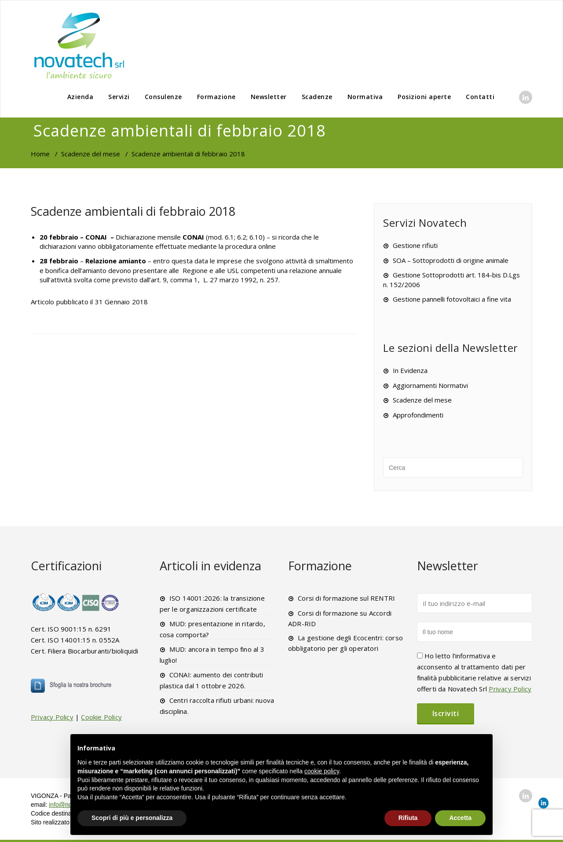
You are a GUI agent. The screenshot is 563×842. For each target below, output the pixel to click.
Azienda (80, 96)
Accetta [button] (460, 817)
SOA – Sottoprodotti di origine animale (450, 260)
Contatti (480, 96)
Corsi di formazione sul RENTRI (346, 598)
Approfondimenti (418, 414)
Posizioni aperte (424, 96)
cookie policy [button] (321, 771)
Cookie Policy (101, 717)
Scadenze (317, 96)
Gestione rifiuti (415, 245)
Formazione (216, 96)
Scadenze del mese (90, 153)
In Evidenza (410, 370)
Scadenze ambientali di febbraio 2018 (133, 211)
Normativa (365, 96)
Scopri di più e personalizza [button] (131, 817)
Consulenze (163, 96)
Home (40, 153)
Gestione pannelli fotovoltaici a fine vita (452, 299)
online (267, 246)
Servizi (119, 96)
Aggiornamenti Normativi (430, 385)
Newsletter (269, 96)
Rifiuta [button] (408, 817)
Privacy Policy (52, 717)
